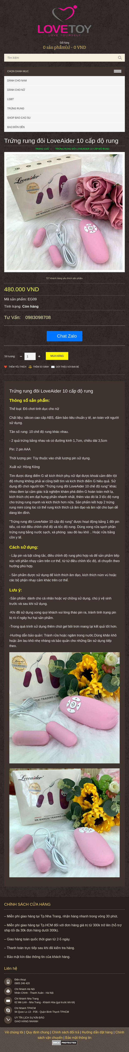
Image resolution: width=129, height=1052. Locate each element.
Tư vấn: (13, 317)
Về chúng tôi (14, 1032)
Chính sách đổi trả (65, 1032)
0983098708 (38, 317)
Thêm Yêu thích (17, 367)
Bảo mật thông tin (78, 1037)
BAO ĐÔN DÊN (16, 127)
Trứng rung (15, 108)
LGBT (10, 99)
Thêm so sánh (41, 367)
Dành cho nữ (16, 89)
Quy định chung (37, 1032)
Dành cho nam (17, 80)
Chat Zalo (67, 336)
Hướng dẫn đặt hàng (97, 1032)
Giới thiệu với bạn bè (67, 367)
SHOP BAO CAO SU (18, 117)
